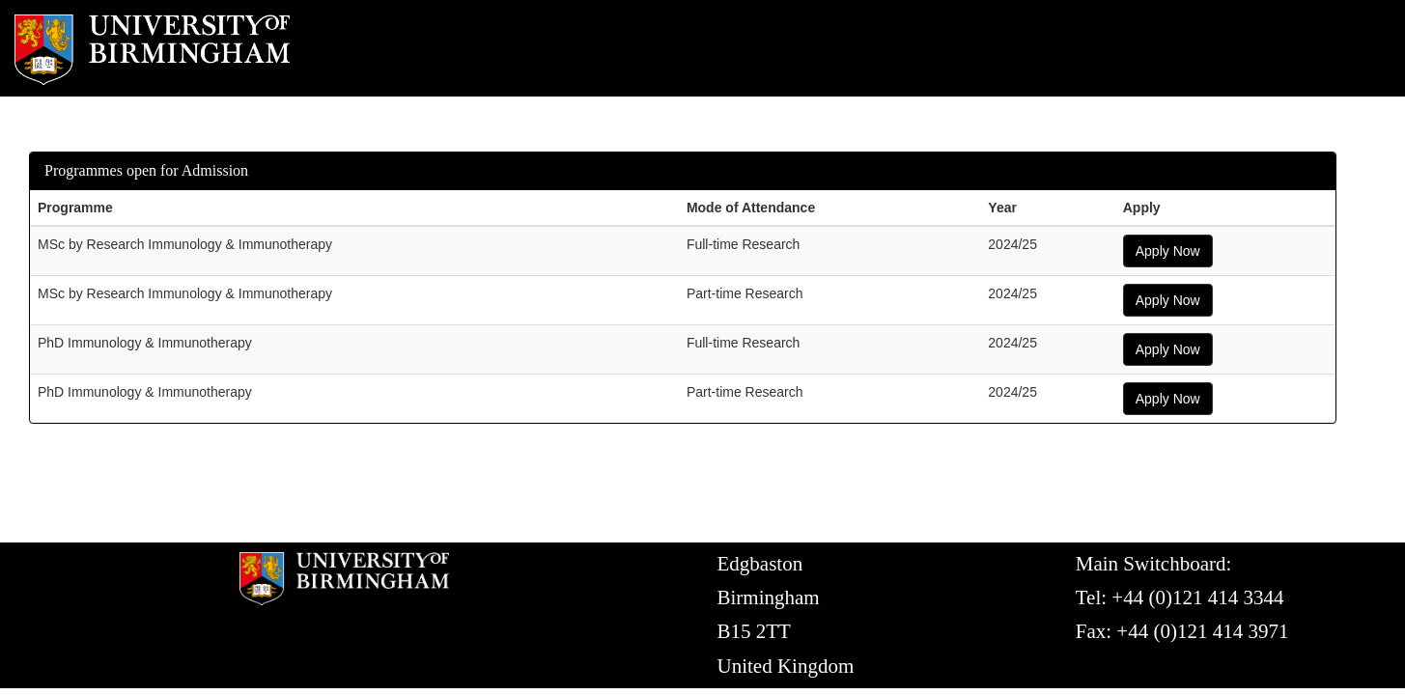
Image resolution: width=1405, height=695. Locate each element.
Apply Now (1168, 251)
